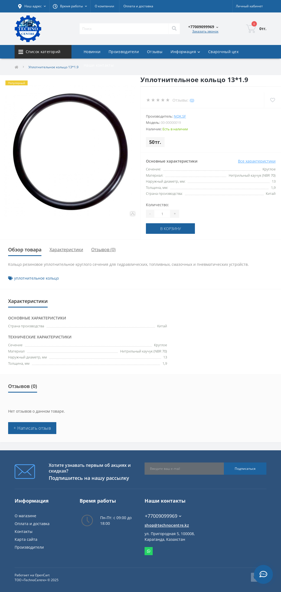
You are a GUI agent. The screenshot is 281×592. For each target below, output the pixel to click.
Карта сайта (26, 539)
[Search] (174, 28)
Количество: (157, 204)
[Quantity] (162, 214)
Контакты (23, 531)
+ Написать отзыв (32, 428)
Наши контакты (99, 65)
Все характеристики (257, 161)
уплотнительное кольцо (36, 278)
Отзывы (154, 51)
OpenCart (42, 575)
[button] (69, 6)
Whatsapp (148, 551)
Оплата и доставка (138, 6)
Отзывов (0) (103, 250)
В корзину (170, 228)
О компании (104, 6)
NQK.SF (180, 116)
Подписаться (245, 468)
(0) (192, 100)
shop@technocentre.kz (167, 525)
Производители (124, 51)
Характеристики (66, 250)
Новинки (92, 51)
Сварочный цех (223, 51)
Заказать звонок (205, 31)
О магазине (25, 515)
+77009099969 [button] (163, 516)
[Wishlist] (272, 100)
